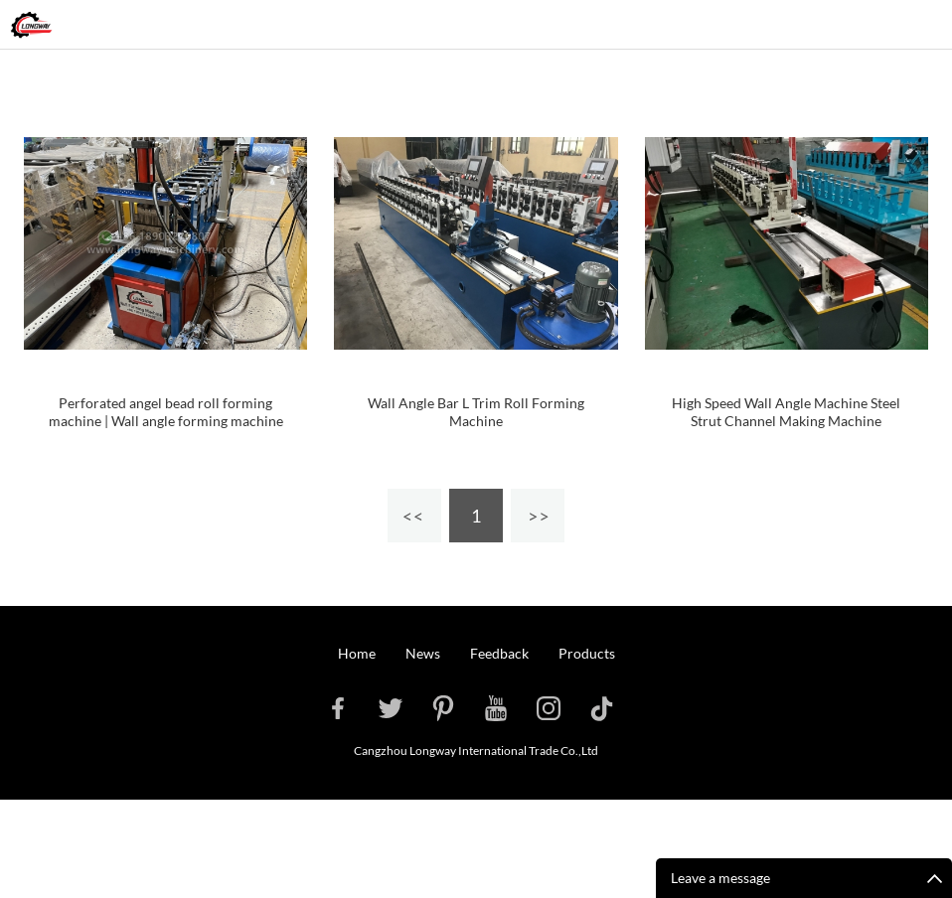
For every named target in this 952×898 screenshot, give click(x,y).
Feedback (499, 653)
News (422, 653)
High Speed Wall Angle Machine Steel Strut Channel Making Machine (786, 411)
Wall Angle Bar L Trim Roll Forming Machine (476, 411)
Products (586, 653)
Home (357, 653)
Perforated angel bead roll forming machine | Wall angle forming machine (166, 411)
